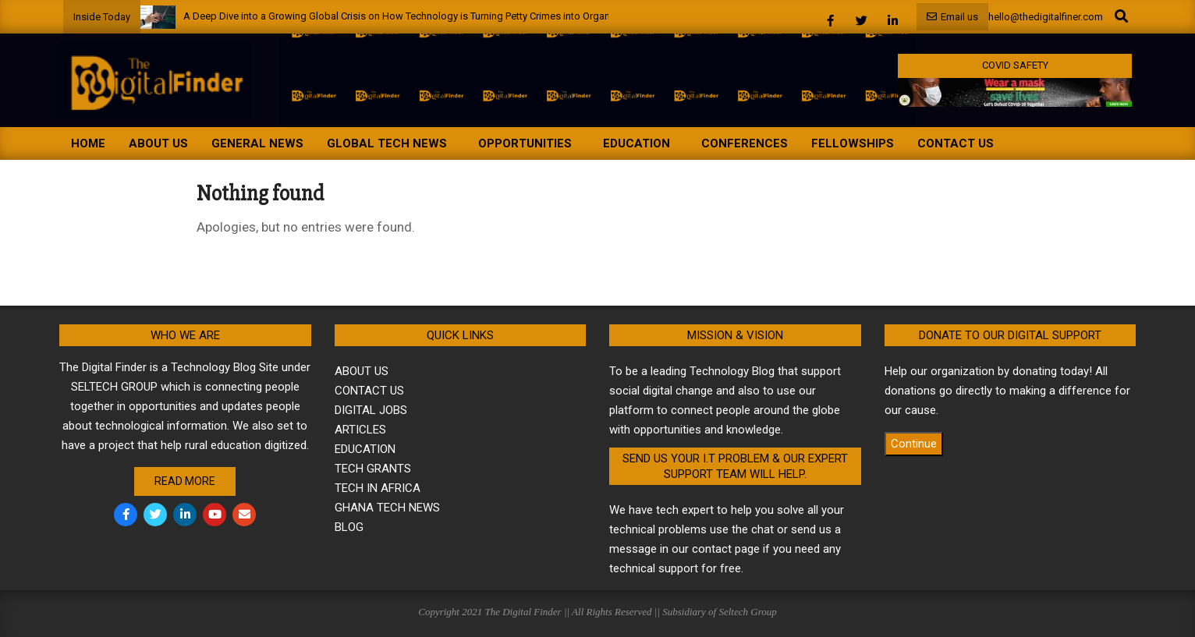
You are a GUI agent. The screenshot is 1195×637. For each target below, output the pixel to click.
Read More (184, 481)
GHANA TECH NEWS (387, 508)
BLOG (349, 527)
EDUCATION (365, 449)
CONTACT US (369, 391)
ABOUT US (361, 371)
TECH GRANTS (373, 469)
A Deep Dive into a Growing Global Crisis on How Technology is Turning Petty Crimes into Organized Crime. (421, 16)
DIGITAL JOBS (371, 410)
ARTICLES (360, 430)
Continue (914, 444)
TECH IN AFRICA (377, 488)
